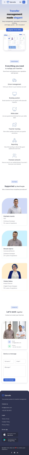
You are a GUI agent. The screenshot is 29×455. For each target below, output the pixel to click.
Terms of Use (5, 419)
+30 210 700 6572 (6, 410)
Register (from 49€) (14, 30)
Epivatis (3, 447)
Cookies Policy (6, 422)
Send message (9, 380)
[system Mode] (20, 2)
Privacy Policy (5, 424)
